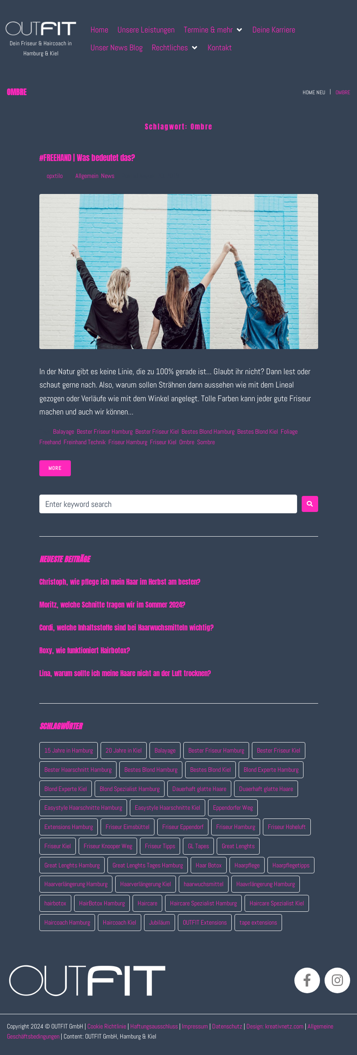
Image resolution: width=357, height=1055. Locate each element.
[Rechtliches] (175, 47)
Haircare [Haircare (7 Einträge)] (147, 903)
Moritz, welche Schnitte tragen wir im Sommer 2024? (112, 604)
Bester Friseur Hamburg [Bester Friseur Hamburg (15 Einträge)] (216, 750)
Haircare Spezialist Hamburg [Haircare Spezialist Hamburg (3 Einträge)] (203, 903)
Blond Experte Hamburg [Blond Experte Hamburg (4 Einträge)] (271, 769)
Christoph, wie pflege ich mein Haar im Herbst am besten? (119, 581)
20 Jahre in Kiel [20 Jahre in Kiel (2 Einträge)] (124, 750)
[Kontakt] (219, 47)
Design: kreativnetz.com (275, 1026)
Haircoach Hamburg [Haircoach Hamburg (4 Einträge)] (67, 922)
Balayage (63, 431)
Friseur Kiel (163, 442)
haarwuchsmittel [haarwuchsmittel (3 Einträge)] (204, 884)
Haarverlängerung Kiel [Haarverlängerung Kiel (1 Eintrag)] (145, 884)
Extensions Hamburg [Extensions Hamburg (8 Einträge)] (68, 827)
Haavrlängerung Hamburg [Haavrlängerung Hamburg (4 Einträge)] (265, 884)
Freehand (50, 442)
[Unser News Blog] (116, 47)
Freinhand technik (85, 442)
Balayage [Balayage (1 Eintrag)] (165, 750)
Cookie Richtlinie (106, 1026)
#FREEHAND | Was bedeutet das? (87, 158)
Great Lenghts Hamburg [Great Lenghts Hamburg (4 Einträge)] (72, 865)
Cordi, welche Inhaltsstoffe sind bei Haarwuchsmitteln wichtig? (126, 627)
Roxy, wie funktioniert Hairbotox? (84, 650)
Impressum (195, 1026)
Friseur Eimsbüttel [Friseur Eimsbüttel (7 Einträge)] (127, 827)
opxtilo (55, 176)
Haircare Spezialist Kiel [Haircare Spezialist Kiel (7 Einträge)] (277, 903)
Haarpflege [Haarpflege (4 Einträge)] (247, 865)
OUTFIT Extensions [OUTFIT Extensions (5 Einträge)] (205, 922)
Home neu (314, 92)
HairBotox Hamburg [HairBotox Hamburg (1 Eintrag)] (102, 903)
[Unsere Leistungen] (146, 29)
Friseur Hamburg (127, 442)
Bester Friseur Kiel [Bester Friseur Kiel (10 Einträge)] (278, 750)
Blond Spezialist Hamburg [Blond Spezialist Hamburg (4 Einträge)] (130, 789)
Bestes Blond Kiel (257, 431)
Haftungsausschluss (154, 1026)
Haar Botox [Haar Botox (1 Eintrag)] (209, 865)
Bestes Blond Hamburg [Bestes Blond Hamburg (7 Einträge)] (150, 769)
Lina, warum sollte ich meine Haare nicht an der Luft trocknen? (125, 673)
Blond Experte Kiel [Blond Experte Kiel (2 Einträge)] (65, 789)
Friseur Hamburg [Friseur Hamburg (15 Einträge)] (235, 827)
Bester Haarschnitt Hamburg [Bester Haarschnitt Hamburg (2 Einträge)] (78, 769)
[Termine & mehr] (213, 29)
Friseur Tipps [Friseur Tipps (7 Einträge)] (160, 846)
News (107, 176)
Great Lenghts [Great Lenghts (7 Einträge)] (238, 846)
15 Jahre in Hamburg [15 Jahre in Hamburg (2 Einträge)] (68, 750)
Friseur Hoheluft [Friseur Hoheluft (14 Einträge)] (287, 827)
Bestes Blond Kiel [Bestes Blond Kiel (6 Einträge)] (210, 769)
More (55, 468)
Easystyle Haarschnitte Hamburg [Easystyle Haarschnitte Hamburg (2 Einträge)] (83, 807)
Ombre (186, 442)
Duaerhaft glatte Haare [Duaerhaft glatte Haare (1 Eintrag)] (266, 789)
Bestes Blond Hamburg (207, 431)
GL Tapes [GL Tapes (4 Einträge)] (198, 846)
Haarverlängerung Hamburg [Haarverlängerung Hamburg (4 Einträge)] (75, 884)
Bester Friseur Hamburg (105, 431)
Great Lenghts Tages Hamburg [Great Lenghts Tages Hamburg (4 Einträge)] (147, 865)
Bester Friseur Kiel (157, 431)
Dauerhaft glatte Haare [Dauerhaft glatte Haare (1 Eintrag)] (199, 789)
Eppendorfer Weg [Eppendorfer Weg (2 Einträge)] (233, 807)
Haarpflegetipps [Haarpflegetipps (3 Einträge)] (290, 865)
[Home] (99, 29)
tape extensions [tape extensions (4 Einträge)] (258, 922)
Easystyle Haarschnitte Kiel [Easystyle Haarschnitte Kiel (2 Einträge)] (167, 807)
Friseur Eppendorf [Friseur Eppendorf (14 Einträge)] (182, 827)
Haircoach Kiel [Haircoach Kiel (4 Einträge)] (119, 922)
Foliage (289, 431)
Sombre (206, 442)
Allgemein (86, 176)
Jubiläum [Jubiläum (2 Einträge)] (159, 922)
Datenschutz (228, 1026)
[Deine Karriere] (274, 29)
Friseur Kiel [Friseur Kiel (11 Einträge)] (57, 846)
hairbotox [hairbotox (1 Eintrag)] (55, 903)
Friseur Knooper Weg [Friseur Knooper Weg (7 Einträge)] (108, 846)
